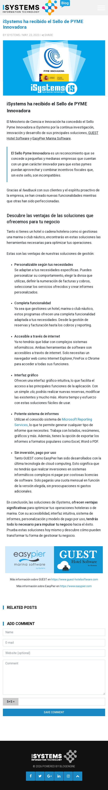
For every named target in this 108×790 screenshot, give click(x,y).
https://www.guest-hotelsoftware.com (74, 579)
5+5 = (11, 701)
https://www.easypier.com (76, 586)
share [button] (47, 35)
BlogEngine (67, 766)
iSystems (13, 35)
